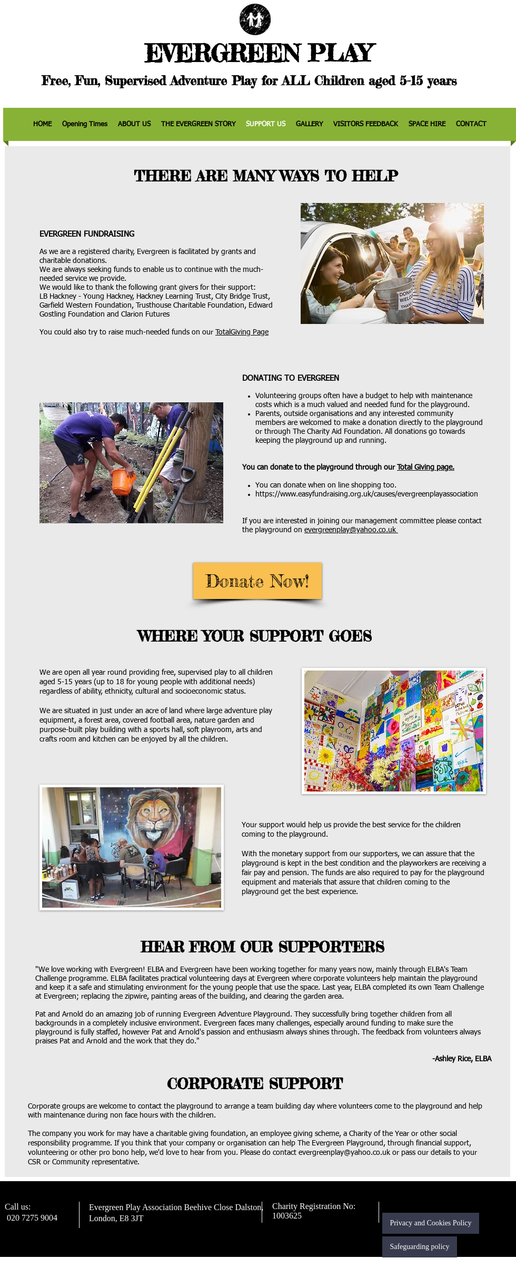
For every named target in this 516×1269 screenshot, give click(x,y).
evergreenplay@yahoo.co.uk (351, 530)
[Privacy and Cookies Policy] (430, 1223)
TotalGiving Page (242, 332)
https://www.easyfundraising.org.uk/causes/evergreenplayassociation (366, 494)
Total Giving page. (425, 467)
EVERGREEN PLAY (258, 53)
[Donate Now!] (257, 581)
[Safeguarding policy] (419, 1246)
